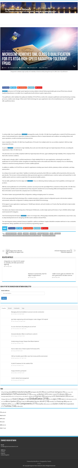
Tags (23, 308)
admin (5, 67)
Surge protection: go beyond (18, 370)
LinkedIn (3, 415)
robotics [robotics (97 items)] (6, 404)
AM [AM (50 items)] (46, 392)
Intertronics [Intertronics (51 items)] (73, 399)
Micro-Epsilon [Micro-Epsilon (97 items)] (12, 401)
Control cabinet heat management (20, 378)
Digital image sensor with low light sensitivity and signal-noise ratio (15, 251)
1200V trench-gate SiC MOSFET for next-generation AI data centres (63, 274)
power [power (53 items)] (69, 401)
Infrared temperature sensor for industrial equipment (63, 251)
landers (26, 233)
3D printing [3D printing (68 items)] (6, 392)
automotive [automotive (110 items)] (24, 394)
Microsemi (5, 91)
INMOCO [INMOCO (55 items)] (64, 399)
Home (3, 51)
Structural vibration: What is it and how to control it (24, 334)
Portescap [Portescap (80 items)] (61, 401)
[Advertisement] (39, 19)
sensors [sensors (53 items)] (49, 404)
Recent (10, 308)
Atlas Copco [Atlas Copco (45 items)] (69, 392)
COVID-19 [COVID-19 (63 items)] (52, 394)
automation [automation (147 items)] (9, 394)
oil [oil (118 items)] (45, 401)
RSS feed (3, 428)
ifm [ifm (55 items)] (51, 399)
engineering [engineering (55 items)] (49, 396)
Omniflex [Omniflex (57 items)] (52, 401)
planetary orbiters (43, 233)
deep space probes (11, 233)
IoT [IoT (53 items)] (3, 401)
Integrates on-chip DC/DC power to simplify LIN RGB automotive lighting (14, 262)
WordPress (36, 461)
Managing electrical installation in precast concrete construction (27, 312)
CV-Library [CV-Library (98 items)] (62, 394)
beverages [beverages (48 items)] (34, 394)
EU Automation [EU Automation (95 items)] (60, 396)
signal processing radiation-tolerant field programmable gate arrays (22, 235)
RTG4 (51, 233)
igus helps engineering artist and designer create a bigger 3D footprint (29, 319)
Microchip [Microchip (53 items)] (23, 401)
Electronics (9, 51)
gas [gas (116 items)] (25, 399)
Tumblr (2, 421)
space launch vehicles (49, 235)
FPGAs (19, 233)
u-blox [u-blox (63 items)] (19, 406)
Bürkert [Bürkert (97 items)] (43, 394)
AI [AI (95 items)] (41, 392)
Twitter (2, 418)
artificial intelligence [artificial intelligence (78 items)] (56, 392)
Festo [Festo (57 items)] (9, 399)
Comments (16, 308)
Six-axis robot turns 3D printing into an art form (23, 326)
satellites (57, 233)
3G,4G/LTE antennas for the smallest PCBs (22, 363)
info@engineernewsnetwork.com (9, 446)
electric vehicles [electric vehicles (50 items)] (30, 396)
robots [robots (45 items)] (13, 404)
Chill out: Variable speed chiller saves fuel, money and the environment (29, 356)
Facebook (3, 412)
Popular (4, 308)
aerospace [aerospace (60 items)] (35, 392)
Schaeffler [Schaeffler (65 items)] (42, 404)
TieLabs (49, 461)
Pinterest (3, 425)
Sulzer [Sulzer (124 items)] (58, 404)
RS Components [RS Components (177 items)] (27, 403)
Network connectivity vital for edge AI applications (37, 274)
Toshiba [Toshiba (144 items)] (10, 406)
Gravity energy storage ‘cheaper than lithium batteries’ (25, 341)
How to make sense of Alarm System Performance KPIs (25, 348)
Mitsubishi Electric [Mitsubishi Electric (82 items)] (34, 401)
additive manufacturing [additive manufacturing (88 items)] (21, 392)
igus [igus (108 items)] (57, 399)
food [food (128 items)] (16, 399)
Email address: (5, 290)
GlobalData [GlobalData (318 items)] (39, 398)
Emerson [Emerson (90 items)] (39, 396)
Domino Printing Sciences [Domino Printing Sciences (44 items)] (18, 396)
